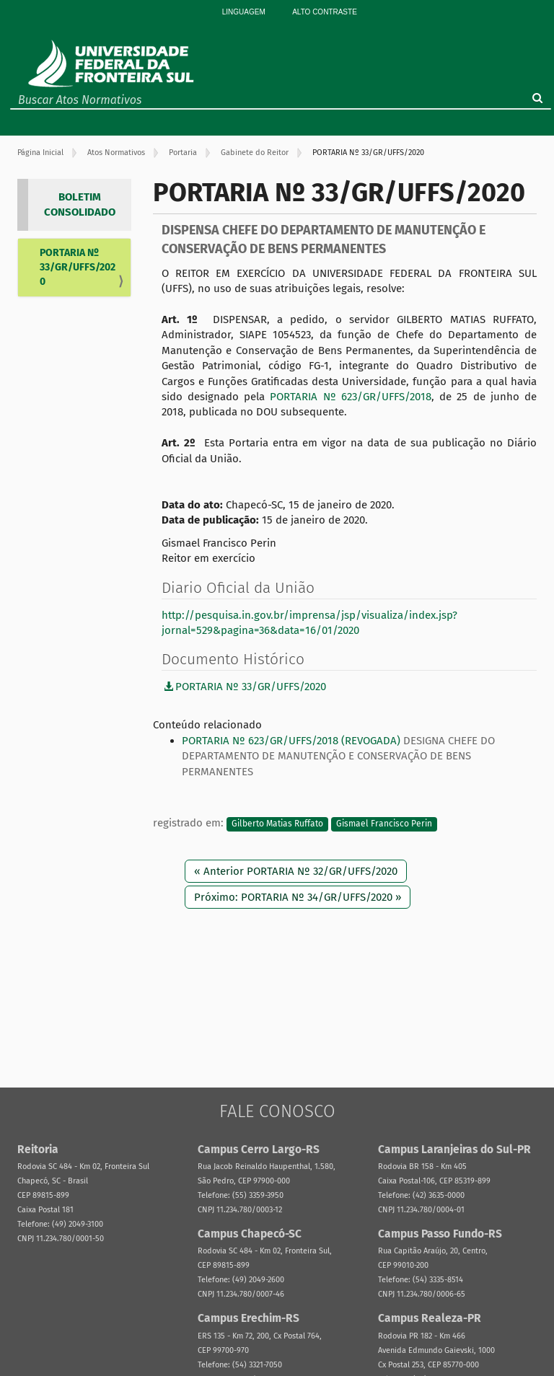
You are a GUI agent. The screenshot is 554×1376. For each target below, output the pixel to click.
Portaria (183, 152)
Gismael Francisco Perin (384, 824)
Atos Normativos (116, 152)
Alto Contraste (324, 12)
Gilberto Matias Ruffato (277, 824)
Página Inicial (40, 152)
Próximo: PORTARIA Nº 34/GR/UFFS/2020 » (297, 897)
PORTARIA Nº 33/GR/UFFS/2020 (77, 267)
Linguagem (243, 12)
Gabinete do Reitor (255, 152)
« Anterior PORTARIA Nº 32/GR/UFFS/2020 (295, 871)
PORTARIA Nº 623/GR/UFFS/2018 (350, 396)
